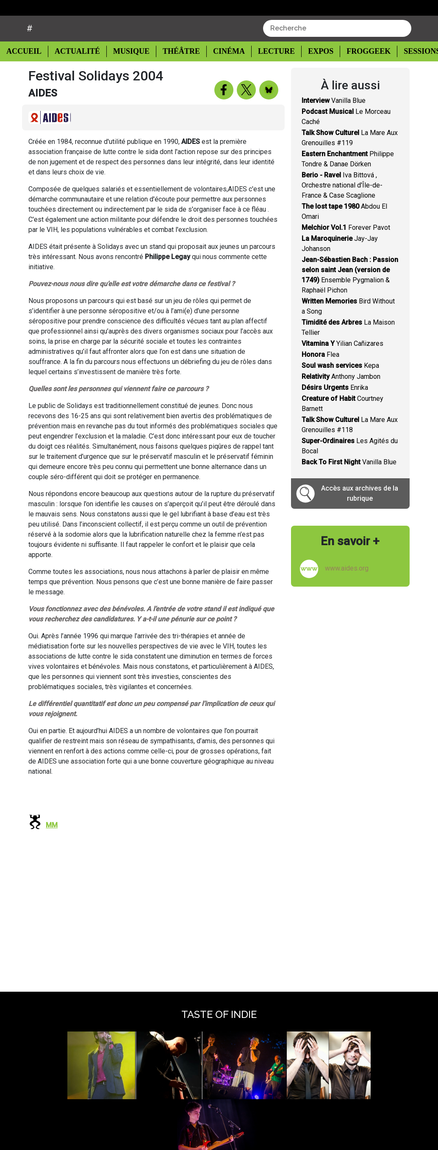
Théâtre (176, 72)
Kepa (340, 387)
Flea (320, 376)
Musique (127, 72)
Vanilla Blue (334, 122)
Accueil (26, 72)
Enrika (335, 409)
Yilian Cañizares (342, 365)
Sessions (413, 72)
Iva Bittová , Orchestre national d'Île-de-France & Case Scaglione (342, 206)
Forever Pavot (346, 249)
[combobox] (337, 49)
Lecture (268, 72)
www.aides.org (347, 589)
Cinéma (222, 72)
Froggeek (359, 72)
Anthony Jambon (341, 398)
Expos (312, 72)
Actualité (74, 72)
